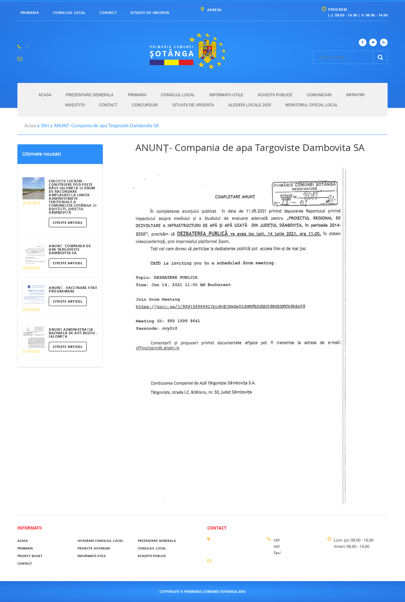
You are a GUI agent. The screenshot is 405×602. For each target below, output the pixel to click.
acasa (22, 540)
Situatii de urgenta (150, 12)
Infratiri (355, 95)
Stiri (45, 125)
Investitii (75, 105)
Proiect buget (29, 556)
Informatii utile (226, 95)
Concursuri (145, 105)
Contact (107, 12)
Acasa (45, 95)
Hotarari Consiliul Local (100, 540)
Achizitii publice (275, 95)
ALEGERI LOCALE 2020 (249, 105)
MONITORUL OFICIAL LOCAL (311, 105)
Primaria (30, 12)
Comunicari (319, 95)
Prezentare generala (89, 95)
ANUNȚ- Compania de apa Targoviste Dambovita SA (106, 125)
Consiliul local (69, 12)
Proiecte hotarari (94, 548)
